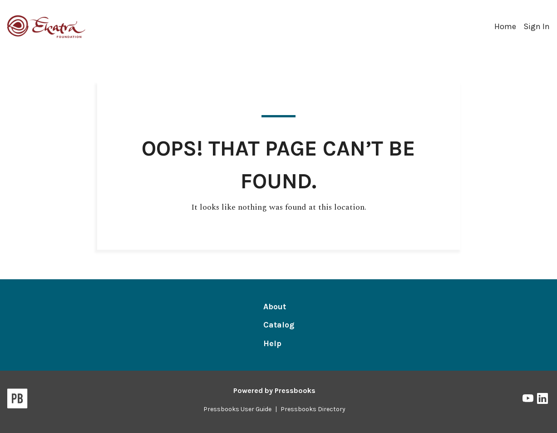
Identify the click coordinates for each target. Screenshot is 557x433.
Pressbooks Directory (313, 409)
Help (272, 343)
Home (505, 26)
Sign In (536, 26)
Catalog (278, 325)
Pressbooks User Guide (237, 409)
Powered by (274, 390)
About (274, 307)
